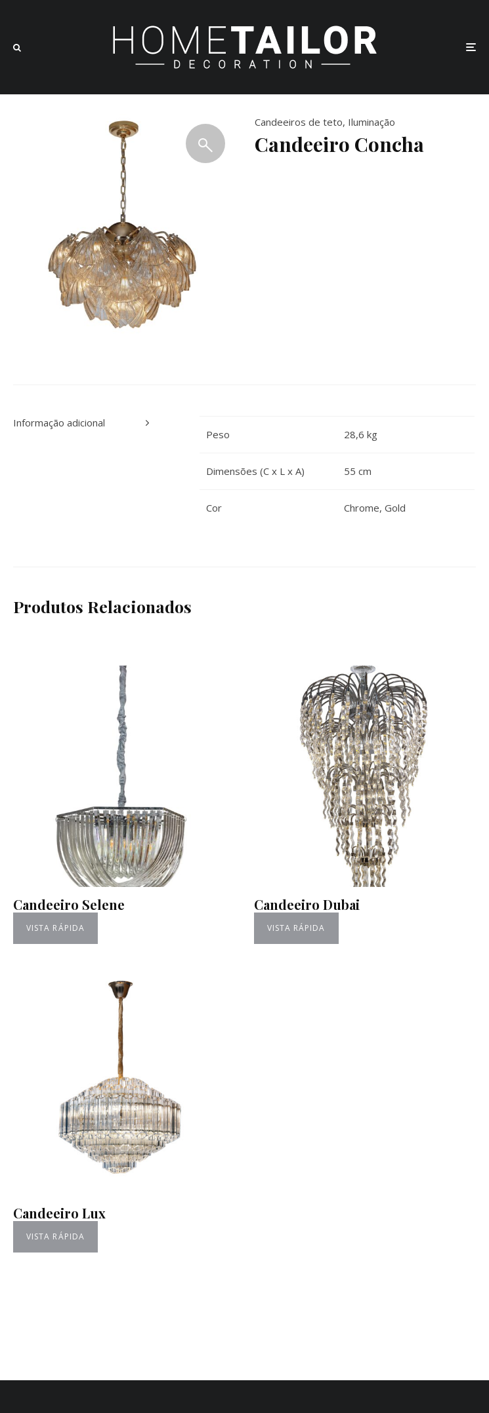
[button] (205, 143)
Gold (395, 507)
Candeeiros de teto (299, 121)
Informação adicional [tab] (59, 422)
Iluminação (371, 121)
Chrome (361, 507)
